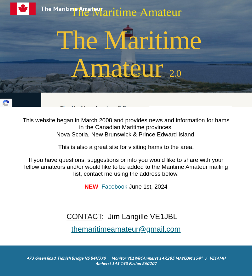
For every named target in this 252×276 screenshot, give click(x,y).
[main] (126, 53)
